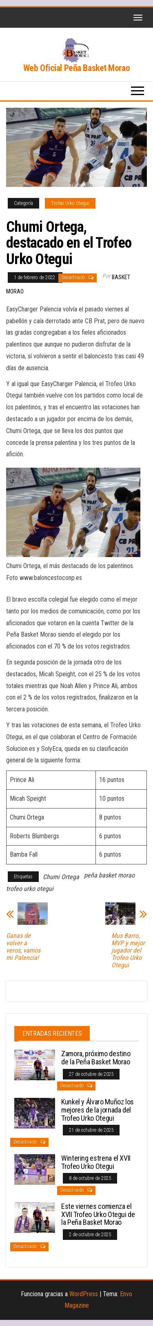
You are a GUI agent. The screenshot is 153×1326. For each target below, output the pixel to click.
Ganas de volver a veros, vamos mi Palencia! (23, 947)
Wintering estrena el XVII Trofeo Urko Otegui (96, 1162)
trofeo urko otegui (29, 889)
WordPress (83, 1294)
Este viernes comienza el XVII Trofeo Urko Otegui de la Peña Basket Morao (98, 1214)
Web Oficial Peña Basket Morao (76, 68)
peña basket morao (109, 875)
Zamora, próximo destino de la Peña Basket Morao (96, 1057)
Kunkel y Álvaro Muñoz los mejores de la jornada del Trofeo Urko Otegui (97, 1109)
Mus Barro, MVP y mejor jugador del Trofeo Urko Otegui (128, 950)
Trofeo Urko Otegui (70, 203)
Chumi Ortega (61, 877)
